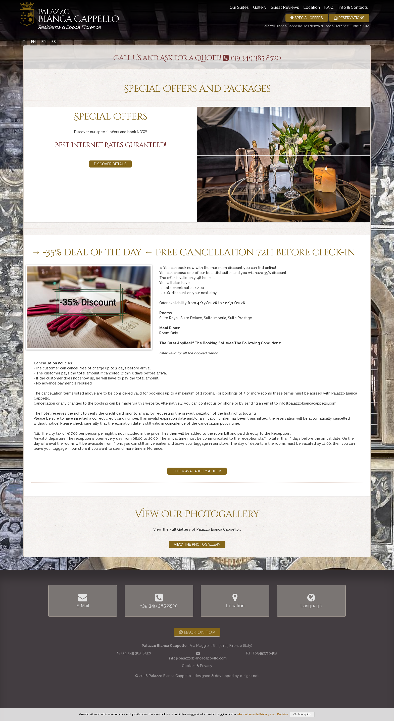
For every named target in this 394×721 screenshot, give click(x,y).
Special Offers (306, 18)
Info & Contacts (353, 7)
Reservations (349, 18)
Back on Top (197, 632)
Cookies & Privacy (197, 666)
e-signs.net (249, 676)
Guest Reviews (285, 7)
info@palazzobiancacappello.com (198, 658)
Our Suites (239, 7)
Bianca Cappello (78, 17)
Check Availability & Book (197, 471)
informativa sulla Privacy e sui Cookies (262, 714)
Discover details (110, 164)
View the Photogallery (197, 544)
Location (311, 7)
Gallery (259, 7)
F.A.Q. (329, 7)
